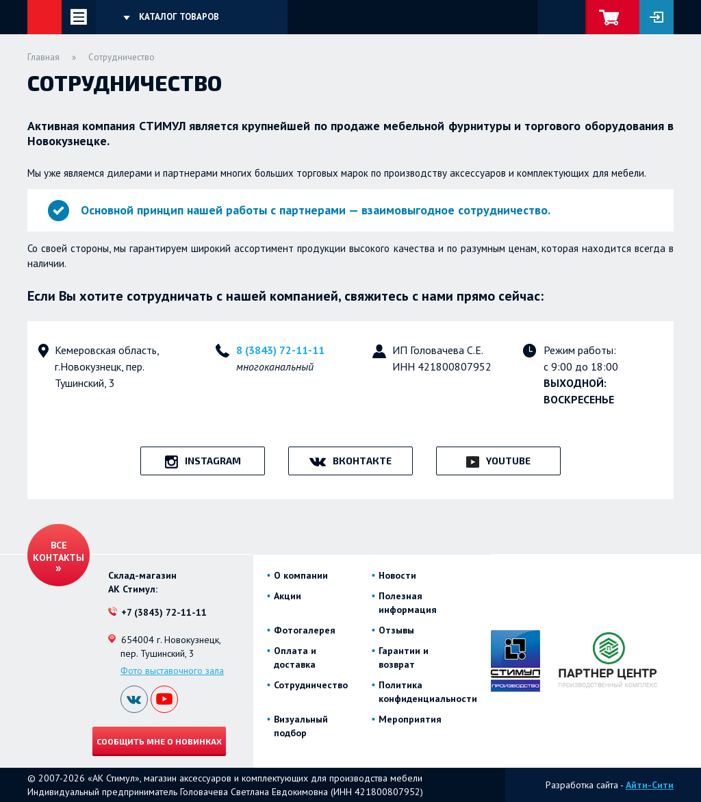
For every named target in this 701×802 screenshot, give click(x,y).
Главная (43, 57)
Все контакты (58, 551)
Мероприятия (410, 719)
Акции (287, 596)
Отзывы (396, 630)
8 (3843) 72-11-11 (280, 350)
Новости (397, 575)
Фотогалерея (304, 630)
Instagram (213, 460)
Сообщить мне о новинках (159, 741)
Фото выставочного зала (172, 670)
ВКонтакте (362, 460)
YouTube (508, 460)
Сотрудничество (311, 685)
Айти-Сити (650, 785)
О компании (301, 575)
